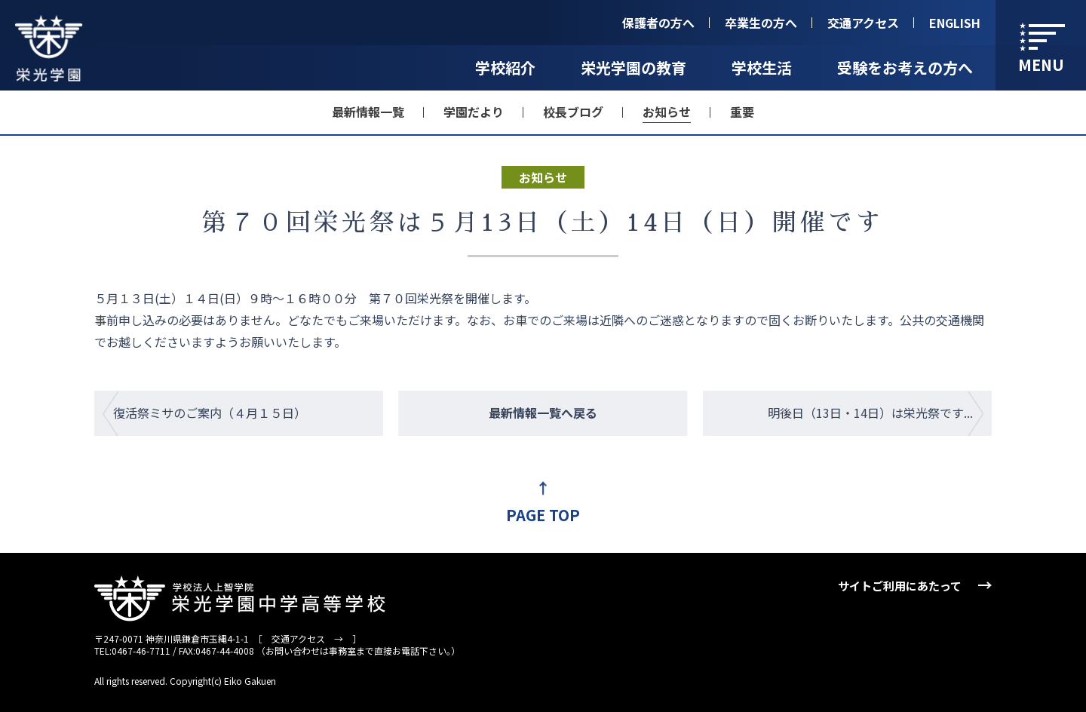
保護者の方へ (658, 23)
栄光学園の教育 (633, 67)
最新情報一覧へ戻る (543, 413)
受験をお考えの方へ (905, 67)
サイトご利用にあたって (900, 586)
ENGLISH (954, 23)
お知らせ (667, 112)
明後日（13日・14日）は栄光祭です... (870, 413)
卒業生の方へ (761, 23)
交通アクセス (863, 23)
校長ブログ (573, 112)
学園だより (473, 112)
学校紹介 (505, 67)
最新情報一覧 (368, 112)
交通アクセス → (307, 638)
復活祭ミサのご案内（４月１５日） (209, 413)
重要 (742, 112)
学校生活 (762, 67)
